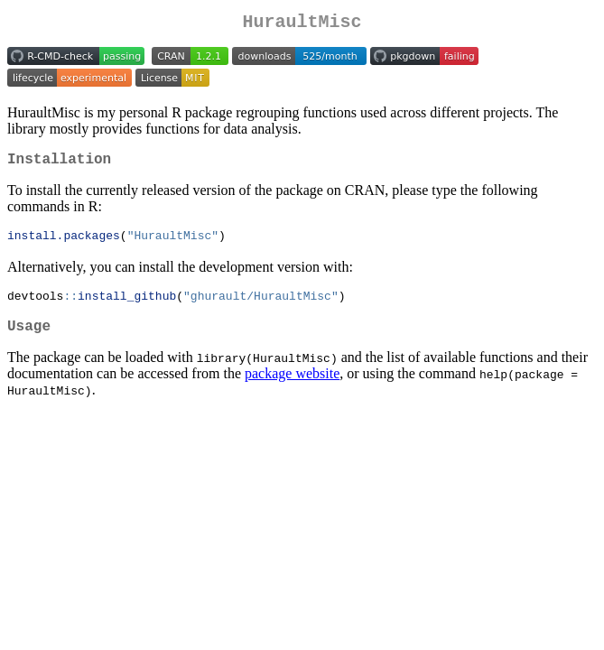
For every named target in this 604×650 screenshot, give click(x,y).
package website (292, 387)
